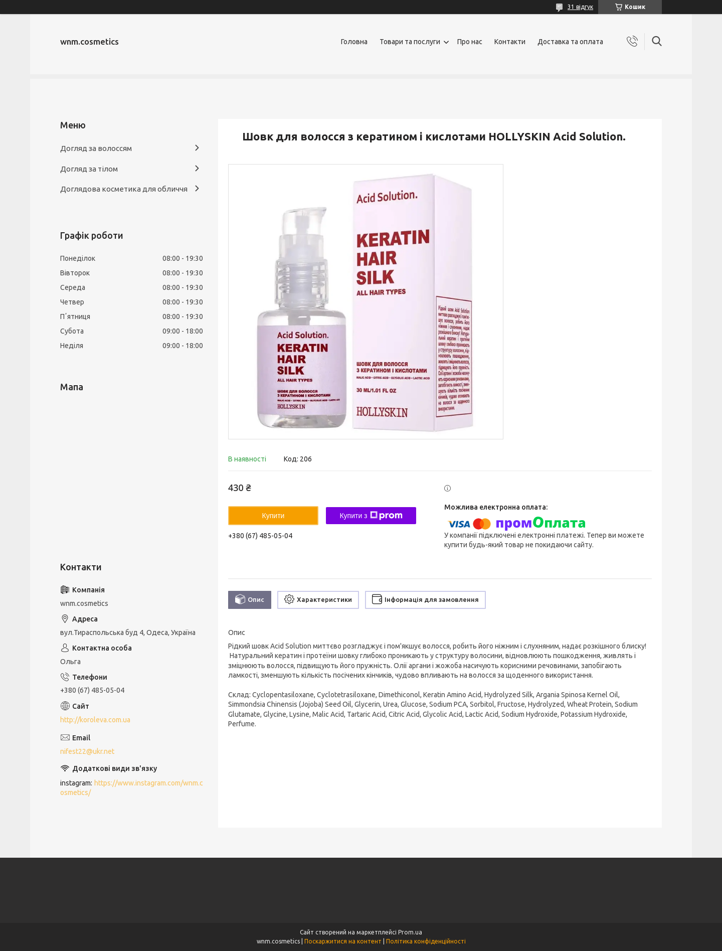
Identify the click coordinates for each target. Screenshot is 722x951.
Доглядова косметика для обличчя (124, 189)
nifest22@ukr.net (87, 751)
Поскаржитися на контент (343, 941)
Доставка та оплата (570, 42)
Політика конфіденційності (426, 941)
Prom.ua (410, 932)
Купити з (370, 515)
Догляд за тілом (89, 169)
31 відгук (580, 7)
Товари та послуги (410, 42)
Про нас (469, 42)
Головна (354, 42)
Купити (273, 516)
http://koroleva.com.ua (95, 720)
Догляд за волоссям (96, 148)
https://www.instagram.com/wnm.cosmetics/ (131, 788)
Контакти (509, 42)
